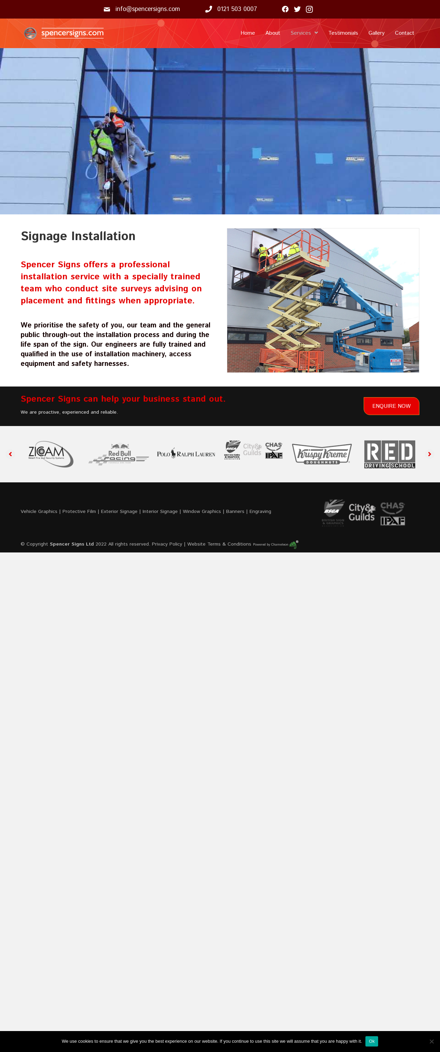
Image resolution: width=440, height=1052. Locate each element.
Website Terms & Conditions (219, 544)
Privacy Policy (167, 544)
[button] (10, 454)
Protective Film (79, 511)
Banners (235, 511)
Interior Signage (160, 511)
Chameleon (284, 544)
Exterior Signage (119, 511)
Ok (372, 1041)
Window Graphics (202, 511)
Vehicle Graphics (39, 511)
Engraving (260, 511)
